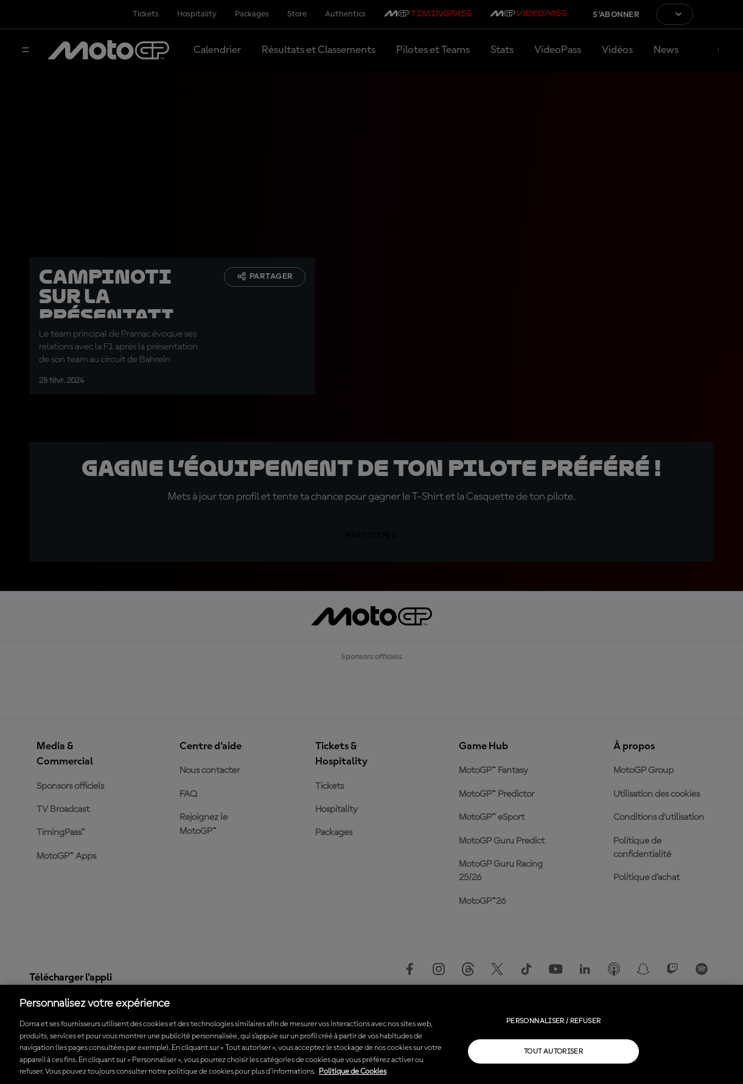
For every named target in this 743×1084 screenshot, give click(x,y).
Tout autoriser (553, 1051)
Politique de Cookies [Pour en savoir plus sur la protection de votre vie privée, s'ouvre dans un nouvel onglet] (352, 1071)
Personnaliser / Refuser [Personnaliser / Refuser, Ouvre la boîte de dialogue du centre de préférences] (553, 1020)
